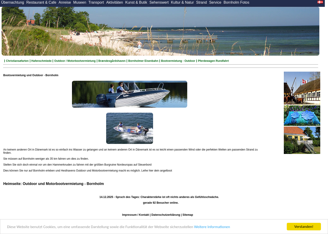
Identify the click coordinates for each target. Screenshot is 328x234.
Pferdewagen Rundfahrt (213, 61)
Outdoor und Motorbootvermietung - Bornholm (63, 184)
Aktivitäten (114, 2)
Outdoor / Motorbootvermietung (74, 61)
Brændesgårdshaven (112, 61)
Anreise (65, 2)
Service (215, 2)
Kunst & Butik (136, 2)
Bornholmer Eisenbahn (143, 61)
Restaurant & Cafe (41, 2)
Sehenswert (159, 2)
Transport (96, 2)
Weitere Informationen (212, 226)
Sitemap (187, 214)
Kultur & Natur (182, 2)
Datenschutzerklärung (165, 214)
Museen (79, 2)
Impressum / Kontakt (135, 214)
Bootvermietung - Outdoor (178, 61)
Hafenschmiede (41, 61)
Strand (201, 2)
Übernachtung (12, 2)
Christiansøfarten (17, 61)
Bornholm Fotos (236, 2)
